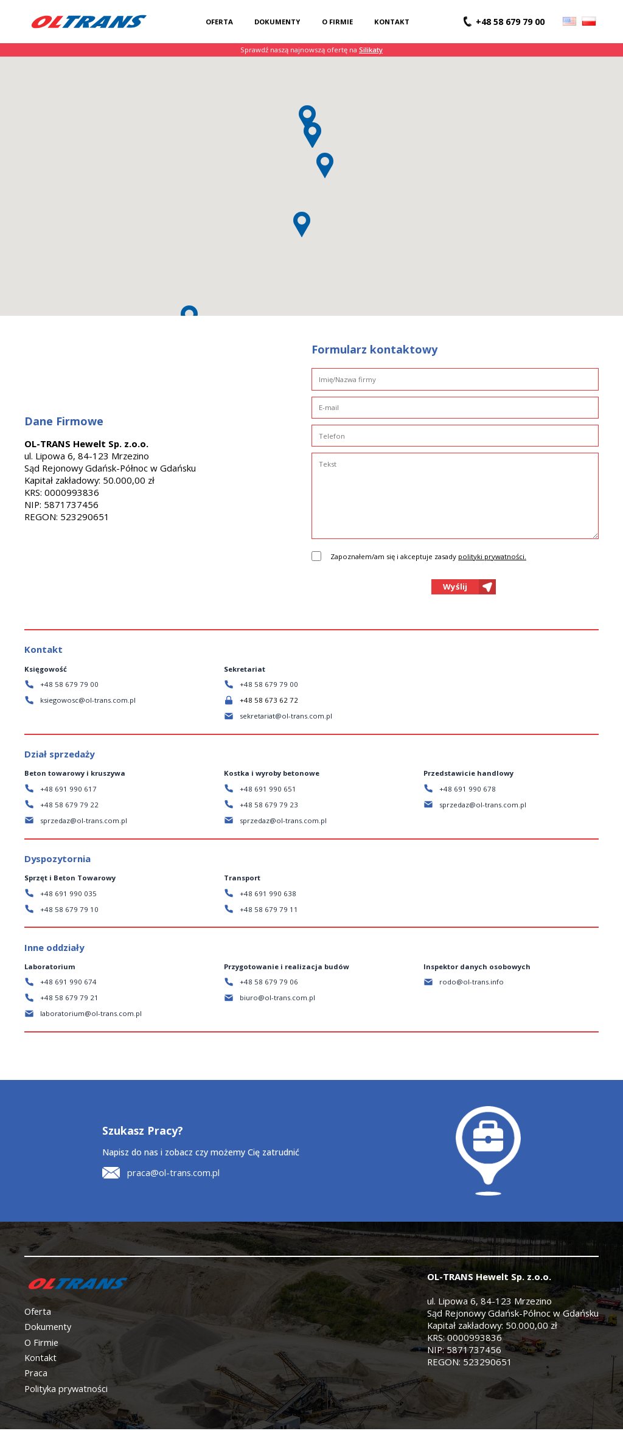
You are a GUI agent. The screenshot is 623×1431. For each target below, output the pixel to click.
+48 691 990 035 (68, 895)
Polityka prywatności (66, 1390)
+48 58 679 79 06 (269, 984)
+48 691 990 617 (68, 790)
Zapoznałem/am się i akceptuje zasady (428, 556)
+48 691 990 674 (68, 984)
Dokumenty (277, 21)
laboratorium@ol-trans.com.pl (91, 1015)
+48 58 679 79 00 (69, 686)
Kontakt (391, 21)
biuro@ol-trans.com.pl (277, 999)
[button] (312, 135)
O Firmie (42, 1344)
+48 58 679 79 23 (269, 806)
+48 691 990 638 (268, 895)
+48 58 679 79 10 (69, 911)
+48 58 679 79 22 (69, 806)
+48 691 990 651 (268, 790)
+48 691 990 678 (467, 790)
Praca (35, 1374)
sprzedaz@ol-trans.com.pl (83, 822)
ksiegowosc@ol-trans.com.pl (88, 701)
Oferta (219, 21)
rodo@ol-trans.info (471, 984)
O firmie (337, 21)
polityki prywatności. (492, 556)
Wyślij (455, 588)
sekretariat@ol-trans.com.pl (286, 717)
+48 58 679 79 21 (69, 999)
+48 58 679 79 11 (269, 911)
